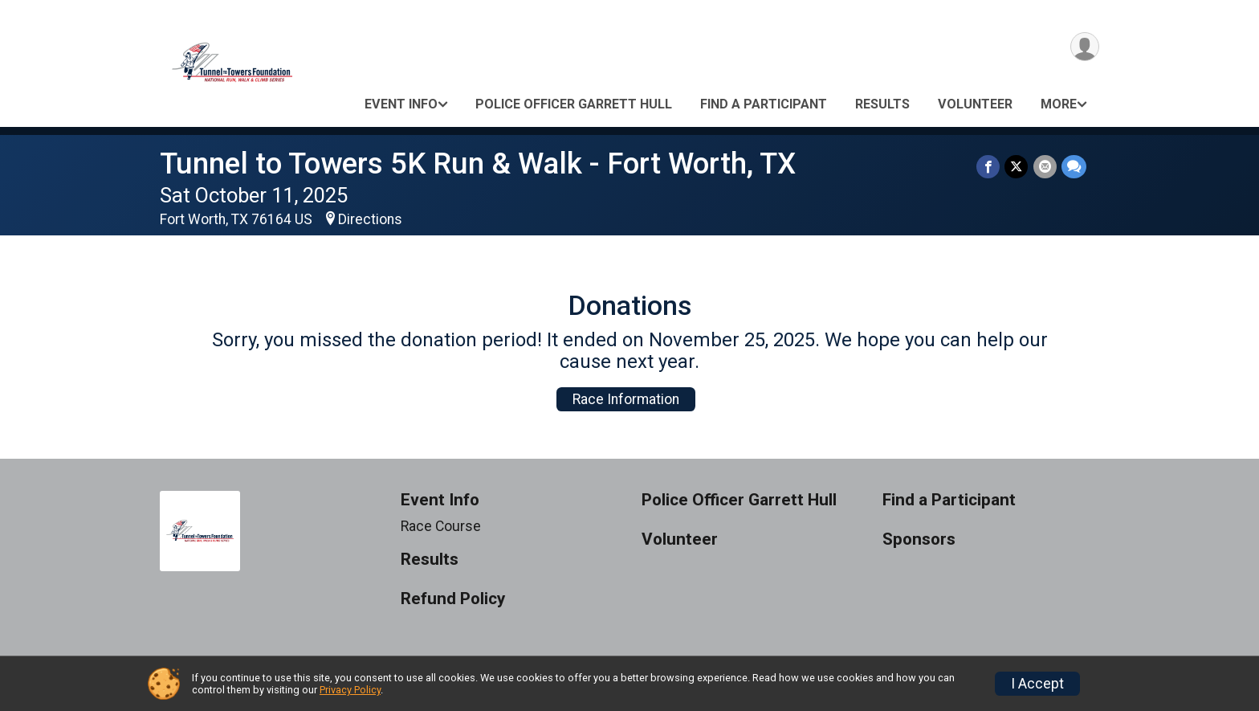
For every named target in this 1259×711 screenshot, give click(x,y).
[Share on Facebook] (988, 166)
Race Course (441, 526)
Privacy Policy (350, 690)
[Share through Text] (1073, 166)
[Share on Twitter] (1017, 166)
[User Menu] (1084, 47)
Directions (370, 219)
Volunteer (975, 104)
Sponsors (918, 539)
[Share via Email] (1045, 166)
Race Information (625, 399)
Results (882, 104)
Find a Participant (763, 104)
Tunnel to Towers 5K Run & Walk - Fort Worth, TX (478, 163)
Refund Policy (453, 599)
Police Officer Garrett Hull (573, 104)
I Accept (1037, 684)
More (1059, 104)
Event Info (401, 104)
